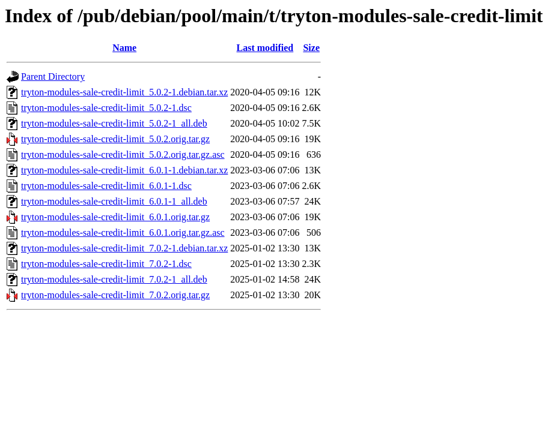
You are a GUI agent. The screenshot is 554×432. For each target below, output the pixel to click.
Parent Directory (53, 76)
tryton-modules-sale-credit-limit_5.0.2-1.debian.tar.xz (124, 92)
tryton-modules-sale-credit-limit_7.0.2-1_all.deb (114, 279)
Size (311, 48)
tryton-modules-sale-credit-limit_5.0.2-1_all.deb (114, 123)
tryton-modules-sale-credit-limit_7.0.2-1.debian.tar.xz (124, 248)
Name (124, 48)
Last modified (265, 48)
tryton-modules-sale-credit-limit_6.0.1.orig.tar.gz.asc (123, 232)
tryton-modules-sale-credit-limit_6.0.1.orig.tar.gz (115, 217)
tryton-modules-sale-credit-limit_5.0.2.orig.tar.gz (115, 139)
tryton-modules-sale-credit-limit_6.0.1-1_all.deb (114, 201)
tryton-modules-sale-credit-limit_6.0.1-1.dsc (106, 186)
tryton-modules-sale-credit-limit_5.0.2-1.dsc (106, 108)
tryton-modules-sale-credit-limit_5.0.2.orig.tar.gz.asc (123, 154)
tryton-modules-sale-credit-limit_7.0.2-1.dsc (106, 264)
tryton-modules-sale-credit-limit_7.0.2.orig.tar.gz (115, 295)
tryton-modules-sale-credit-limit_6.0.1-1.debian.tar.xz (124, 170)
